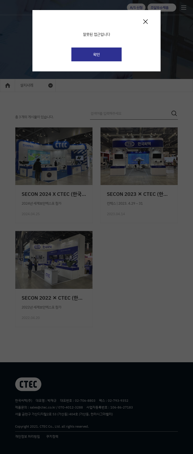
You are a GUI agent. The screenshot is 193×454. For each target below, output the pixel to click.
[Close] (145, 21)
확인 (96, 54)
